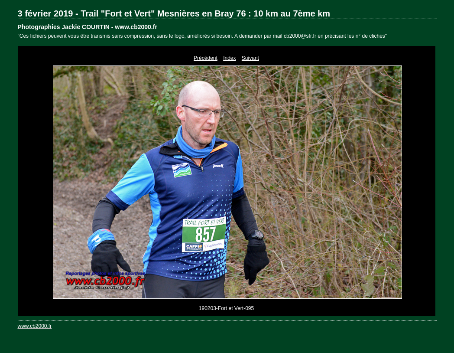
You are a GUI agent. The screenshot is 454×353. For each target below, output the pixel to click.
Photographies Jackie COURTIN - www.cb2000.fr (87, 26)
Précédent (205, 58)
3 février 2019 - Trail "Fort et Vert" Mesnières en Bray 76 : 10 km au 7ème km (174, 13)
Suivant (250, 58)
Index (229, 58)
